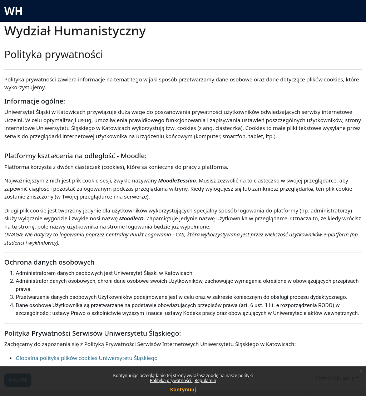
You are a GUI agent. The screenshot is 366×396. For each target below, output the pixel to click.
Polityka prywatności (171, 380)
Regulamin (205, 380)
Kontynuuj (183, 389)
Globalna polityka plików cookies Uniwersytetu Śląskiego (87, 357)
